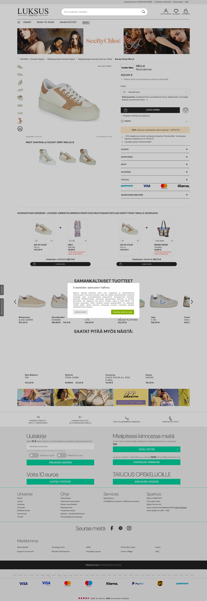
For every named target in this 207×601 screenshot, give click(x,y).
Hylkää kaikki (80, 312)
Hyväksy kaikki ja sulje (122, 312)
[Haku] (143, 11)
